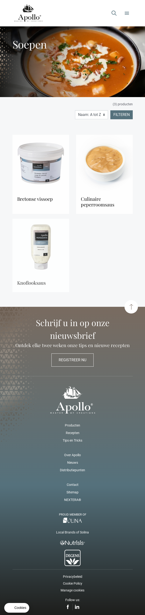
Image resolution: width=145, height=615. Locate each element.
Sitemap (72, 492)
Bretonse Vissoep (35, 199)
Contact (73, 485)
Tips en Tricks (72, 440)
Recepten (72, 433)
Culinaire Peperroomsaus (97, 202)
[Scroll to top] (131, 307)
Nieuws (72, 462)
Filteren (121, 114)
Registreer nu (72, 360)
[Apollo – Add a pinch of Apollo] (28, 13)
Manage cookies (72, 590)
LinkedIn (77, 607)
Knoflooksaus (31, 284)
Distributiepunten (72, 470)
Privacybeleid (72, 576)
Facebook (68, 607)
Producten (72, 425)
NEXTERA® (72, 500)
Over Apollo (72, 455)
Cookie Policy (72, 583)
